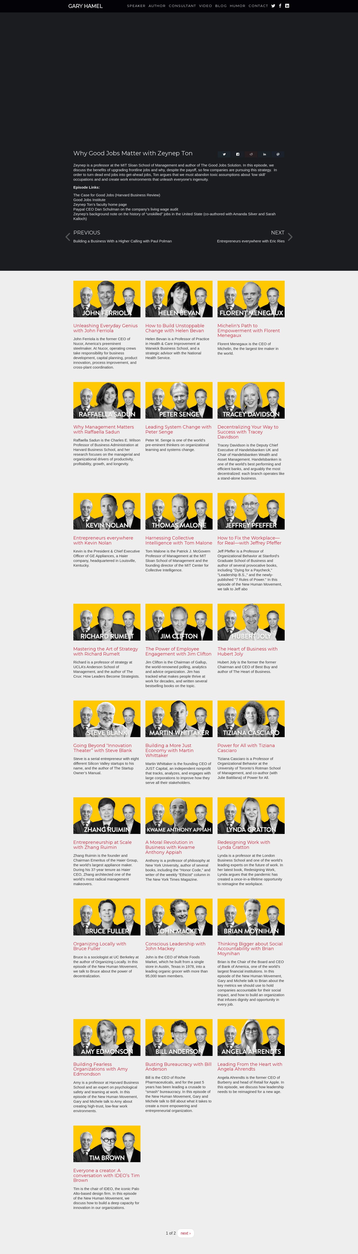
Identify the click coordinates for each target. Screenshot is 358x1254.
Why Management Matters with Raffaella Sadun (103, 429)
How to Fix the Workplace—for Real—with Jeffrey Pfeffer (249, 540)
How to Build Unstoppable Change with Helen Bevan (174, 328)
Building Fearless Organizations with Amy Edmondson (100, 1069)
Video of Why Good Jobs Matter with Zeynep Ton (179, 85)
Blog (221, 6)
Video (205, 6)
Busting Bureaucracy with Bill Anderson (178, 1067)
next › (186, 1233)
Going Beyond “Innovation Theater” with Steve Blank (102, 748)
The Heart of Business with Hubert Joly (248, 651)
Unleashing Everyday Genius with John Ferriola (105, 328)
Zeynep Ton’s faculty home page (100, 204)
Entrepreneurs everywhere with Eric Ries (251, 241)
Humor (238, 6)
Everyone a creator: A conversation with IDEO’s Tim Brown (106, 1175)
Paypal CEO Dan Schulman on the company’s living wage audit (125, 209)
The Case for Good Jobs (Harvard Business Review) (116, 195)
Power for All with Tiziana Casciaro (246, 748)
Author (157, 6)
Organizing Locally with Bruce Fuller (99, 946)
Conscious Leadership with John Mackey (175, 946)
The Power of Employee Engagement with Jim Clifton (178, 651)
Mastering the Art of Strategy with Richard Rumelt (105, 651)
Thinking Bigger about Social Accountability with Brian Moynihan (250, 949)
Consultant (182, 6)
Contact (258, 6)
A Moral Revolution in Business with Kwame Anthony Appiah (170, 847)
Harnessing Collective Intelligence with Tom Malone (178, 540)
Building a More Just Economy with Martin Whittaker (169, 750)
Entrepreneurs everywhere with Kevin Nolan (103, 540)
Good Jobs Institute (89, 200)
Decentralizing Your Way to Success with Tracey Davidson (248, 432)
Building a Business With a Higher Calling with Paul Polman (122, 241)
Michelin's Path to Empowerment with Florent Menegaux (249, 330)
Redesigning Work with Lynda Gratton (244, 845)
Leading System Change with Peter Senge (178, 429)
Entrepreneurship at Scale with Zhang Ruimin (102, 845)
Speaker (136, 6)
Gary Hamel (85, 6)
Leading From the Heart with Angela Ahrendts (250, 1067)
